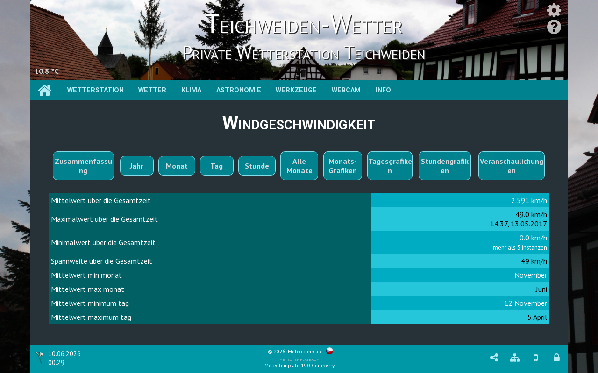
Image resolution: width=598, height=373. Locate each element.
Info (383, 90)
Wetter (152, 90)
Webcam (346, 90)
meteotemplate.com (299, 359)
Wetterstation (95, 90)
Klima (191, 90)
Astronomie (238, 90)
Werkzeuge (296, 90)
